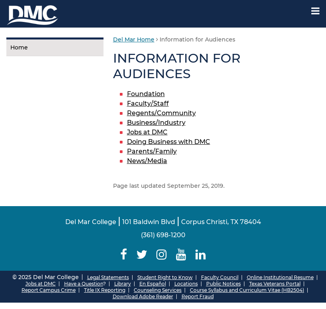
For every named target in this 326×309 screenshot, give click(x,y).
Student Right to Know (165, 277)
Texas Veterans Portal (275, 284)
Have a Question (83, 284)
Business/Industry (156, 122)
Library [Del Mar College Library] (122, 284)
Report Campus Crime (48, 290)
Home (19, 47)
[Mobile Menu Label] (315, 11)
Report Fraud (198, 296)
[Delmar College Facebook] (124, 254)
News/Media (147, 161)
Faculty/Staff (148, 103)
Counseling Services (158, 290)
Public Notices (223, 284)
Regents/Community (161, 113)
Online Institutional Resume (280, 277)
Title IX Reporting (104, 290)
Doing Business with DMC (168, 142)
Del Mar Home (133, 39)
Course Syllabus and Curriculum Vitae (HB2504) (247, 290)
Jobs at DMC (147, 132)
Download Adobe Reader (143, 296)
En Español (152, 284)
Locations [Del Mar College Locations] (186, 284)
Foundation (146, 94)
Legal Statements (108, 277)
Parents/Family (152, 151)
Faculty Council (219, 277)
